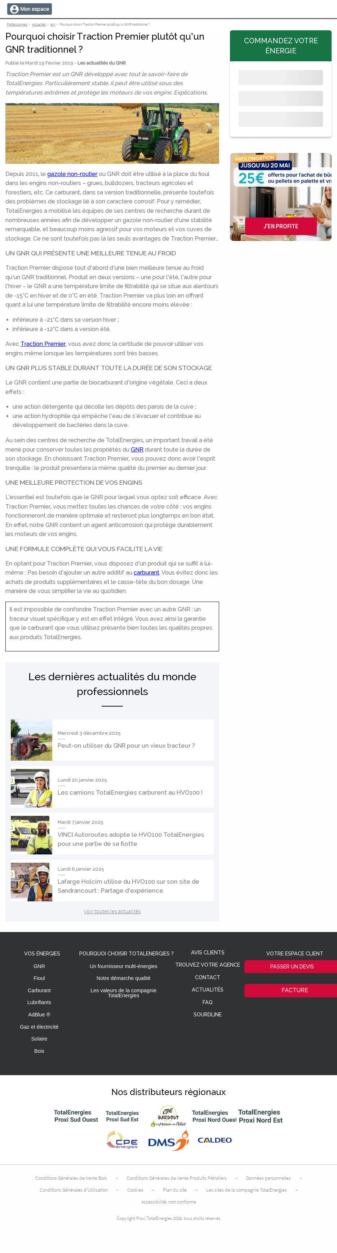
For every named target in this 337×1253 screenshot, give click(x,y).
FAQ (208, 1002)
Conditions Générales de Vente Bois (71, 1178)
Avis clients (208, 952)
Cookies (135, 1190)
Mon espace (34, 9)
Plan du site (175, 1190)
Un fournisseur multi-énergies (124, 966)
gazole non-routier (72, 174)
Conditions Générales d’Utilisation (74, 1190)
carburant (146, 572)
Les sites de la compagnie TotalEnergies (246, 1190)
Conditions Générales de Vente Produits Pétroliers (177, 1178)
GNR (137, 449)
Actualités (207, 990)
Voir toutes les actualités (112, 911)
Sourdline (208, 1014)
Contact (207, 977)
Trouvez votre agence (207, 965)
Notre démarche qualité (124, 978)
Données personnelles (268, 1178)
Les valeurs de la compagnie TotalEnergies (123, 993)
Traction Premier (43, 343)
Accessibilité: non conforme (168, 1202)
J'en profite (280, 226)
